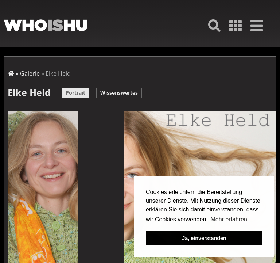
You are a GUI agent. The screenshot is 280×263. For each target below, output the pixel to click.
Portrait (75, 92)
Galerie (30, 73)
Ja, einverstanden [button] (204, 238)
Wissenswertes (119, 92)
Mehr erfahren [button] (228, 219)
